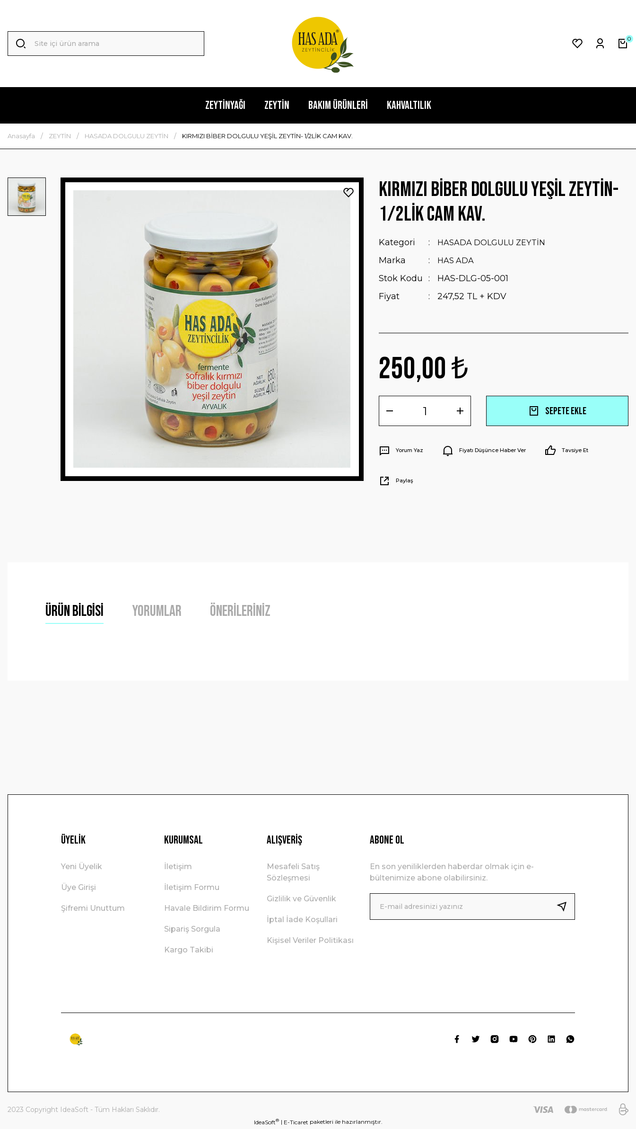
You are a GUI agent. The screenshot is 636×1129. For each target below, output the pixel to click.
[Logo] (318, 43)
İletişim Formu (191, 887)
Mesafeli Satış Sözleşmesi (293, 872)
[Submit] (565, 906)
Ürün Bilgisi (74, 611)
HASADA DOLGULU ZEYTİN (495, 242)
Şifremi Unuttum (93, 908)
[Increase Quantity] (460, 411)
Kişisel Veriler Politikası (310, 940)
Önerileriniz (240, 611)
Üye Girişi (78, 887)
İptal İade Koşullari (302, 919)
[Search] (106, 43)
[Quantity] (425, 411)
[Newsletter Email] (472, 906)
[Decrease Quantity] (389, 411)
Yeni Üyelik (81, 866)
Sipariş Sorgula (192, 929)
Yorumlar (157, 611)
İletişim (178, 866)
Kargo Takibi (188, 949)
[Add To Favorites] (348, 192)
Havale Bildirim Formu (206, 908)
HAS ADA (457, 260)
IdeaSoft (266, 1122)
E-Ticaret (296, 1122)
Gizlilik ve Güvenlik (301, 898)
